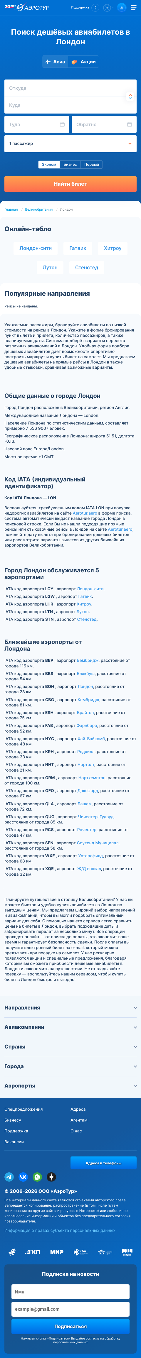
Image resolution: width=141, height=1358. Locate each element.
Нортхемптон (91, 777)
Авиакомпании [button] (70, 1027)
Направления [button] (70, 1008)
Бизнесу (12, 1120)
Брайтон (85, 712)
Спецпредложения (23, 1109)
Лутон (50, 268)
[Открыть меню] (134, 7)
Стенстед (86, 268)
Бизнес (70, 164)
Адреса (78, 1109)
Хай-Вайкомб (91, 738)
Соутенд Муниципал (98, 842)
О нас (76, 1131)
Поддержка (16, 1131)
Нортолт (86, 764)
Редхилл (86, 751)
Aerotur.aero (85, 513)
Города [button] (70, 1066)
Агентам (79, 1120)
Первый (91, 164)
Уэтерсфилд (90, 855)
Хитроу (113, 248)
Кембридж (88, 699)
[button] (85, 8)
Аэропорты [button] (70, 1086)
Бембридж (87, 660)
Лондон (85, 686)
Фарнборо (86, 725)
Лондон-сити (35, 248)
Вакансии (14, 1141)
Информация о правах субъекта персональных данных (59, 1230)
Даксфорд (88, 790)
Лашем (84, 803)
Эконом (49, 164)
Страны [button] (70, 1047)
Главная (11, 209)
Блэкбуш (86, 673)
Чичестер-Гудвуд (96, 816)
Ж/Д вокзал (89, 868)
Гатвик (77, 248)
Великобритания (39, 209)
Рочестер (87, 829)
